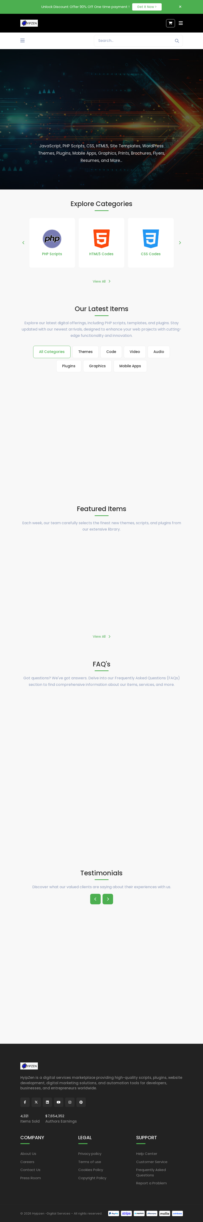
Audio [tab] (158, 351)
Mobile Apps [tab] (130, 366)
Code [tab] (111, 351)
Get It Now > (147, 6)
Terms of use (89, 1161)
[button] (23, 243)
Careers (27, 1161)
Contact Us (30, 1169)
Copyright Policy (92, 1177)
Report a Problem (151, 1183)
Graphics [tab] (97, 366)
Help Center (146, 1153)
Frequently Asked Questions (151, 1172)
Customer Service (151, 1161)
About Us (28, 1153)
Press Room (30, 1177)
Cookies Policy (90, 1169)
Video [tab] (135, 351)
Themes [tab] (85, 351)
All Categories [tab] (52, 351)
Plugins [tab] (68, 366)
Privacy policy (89, 1153)
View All (101, 281)
